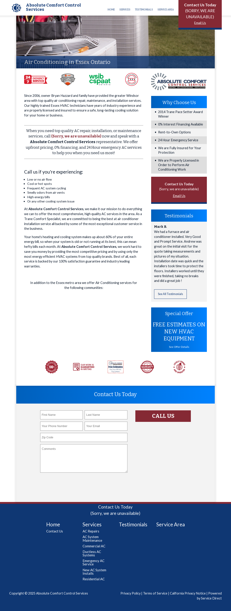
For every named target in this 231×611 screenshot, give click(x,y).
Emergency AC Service (93, 562)
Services (124, 9)
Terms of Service (155, 593)
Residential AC (94, 579)
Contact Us (54, 531)
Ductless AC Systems (92, 553)
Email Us (200, 23)
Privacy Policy (130, 593)
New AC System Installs (94, 571)
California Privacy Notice (188, 593)
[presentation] (74, 484)
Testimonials (144, 9)
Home (111, 9)
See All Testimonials (170, 294)
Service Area (165, 9)
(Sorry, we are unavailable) (76, 136)
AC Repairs (91, 531)
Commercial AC (94, 546)
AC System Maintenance (92, 538)
